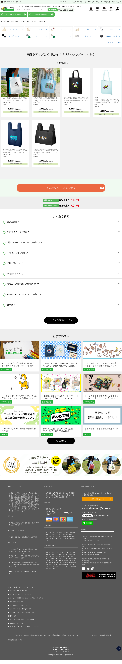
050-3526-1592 (66, 10)
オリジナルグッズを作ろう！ (12, 2)
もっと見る (61, 441)
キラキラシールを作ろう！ (18, 602)
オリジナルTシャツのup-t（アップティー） (23, 620)
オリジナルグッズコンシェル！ (19, 606)
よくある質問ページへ (61, 321)
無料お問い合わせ (97, 500)
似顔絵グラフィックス (16, 624)
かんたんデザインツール (17, 550)
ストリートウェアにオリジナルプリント (22, 613)
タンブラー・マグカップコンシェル (20, 595)
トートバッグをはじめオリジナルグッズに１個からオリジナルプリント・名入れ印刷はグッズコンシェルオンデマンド (43, 636)
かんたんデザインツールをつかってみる (61, 188)
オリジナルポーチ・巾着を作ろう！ (20, 609)
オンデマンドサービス (28, 22)
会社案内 (94, 636)
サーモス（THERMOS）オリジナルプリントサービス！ (26, 598)
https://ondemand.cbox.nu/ (91, 555)
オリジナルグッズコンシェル (9, 22)
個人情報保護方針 (105, 636)
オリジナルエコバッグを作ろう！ (20, 591)
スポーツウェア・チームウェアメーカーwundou (24, 627)
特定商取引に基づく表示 (15, 640)
